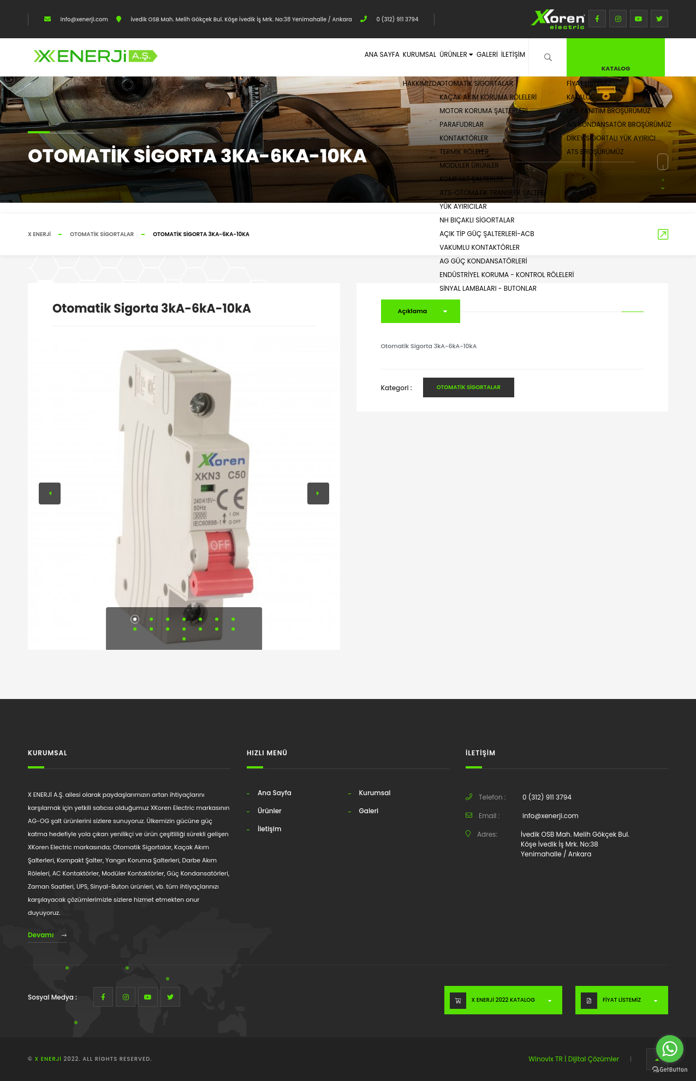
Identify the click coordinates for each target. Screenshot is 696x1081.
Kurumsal (374, 56)
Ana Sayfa (325, 56)
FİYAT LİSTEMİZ (622, 1000)
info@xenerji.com (83, 19)
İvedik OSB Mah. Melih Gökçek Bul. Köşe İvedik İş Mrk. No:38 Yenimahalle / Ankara (240, 19)
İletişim (507, 56)
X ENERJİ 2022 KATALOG (503, 1000)
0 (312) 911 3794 (397, 19)
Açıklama (412, 311)
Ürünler (425, 56)
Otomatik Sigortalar (102, 234)
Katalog (616, 55)
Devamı (47, 934)
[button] (134, 619)
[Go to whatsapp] (669, 1048)
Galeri (469, 56)
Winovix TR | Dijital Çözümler (573, 1059)
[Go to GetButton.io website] (669, 1069)
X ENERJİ (39, 234)
